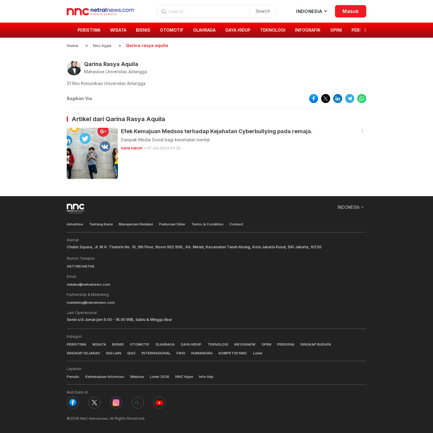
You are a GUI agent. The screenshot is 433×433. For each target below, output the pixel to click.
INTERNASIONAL (159, 352)
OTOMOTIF (141, 344)
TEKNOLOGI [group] (272, 30)
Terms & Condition (213, 224)
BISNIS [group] (143, 30)
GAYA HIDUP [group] (237, 30)
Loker (265, 352)
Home (73, 45)
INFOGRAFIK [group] (308, 30)
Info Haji (212, 376)
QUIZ (133, 352)
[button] (365, 30)
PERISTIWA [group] (89, 30)
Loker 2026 (163, 376)
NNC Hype (189, 376)
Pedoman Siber (177, 224)
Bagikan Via (79, 98)
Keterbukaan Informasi (106, 376)
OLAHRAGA (168, 344)
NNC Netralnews (94, 418)
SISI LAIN (115, 352)
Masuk (350, 11)
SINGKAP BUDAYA (325, 344)
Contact (243, 224)
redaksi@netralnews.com (90, 284)
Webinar (139, 376)
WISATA (100, 344)
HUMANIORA (207, 352)
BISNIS (119, 344)
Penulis (73, 376)
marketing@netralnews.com (92, 302)
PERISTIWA (77, 344)
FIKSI (184, 352)
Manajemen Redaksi (139, 224)
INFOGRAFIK (252, 344)
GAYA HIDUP (132, 148)
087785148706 (80, 266)
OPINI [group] (336, 30)
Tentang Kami (103, 224)
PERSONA (294, 344)
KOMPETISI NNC (239, 352)
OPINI (274, 344)
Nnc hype (104, 45)
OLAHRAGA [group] (204, 30)
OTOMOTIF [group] (171, 30)
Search (261, 11)
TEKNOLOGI (224, 344)
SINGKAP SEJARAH (84, 352)
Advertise (75, 224)
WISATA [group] (118, 30)
